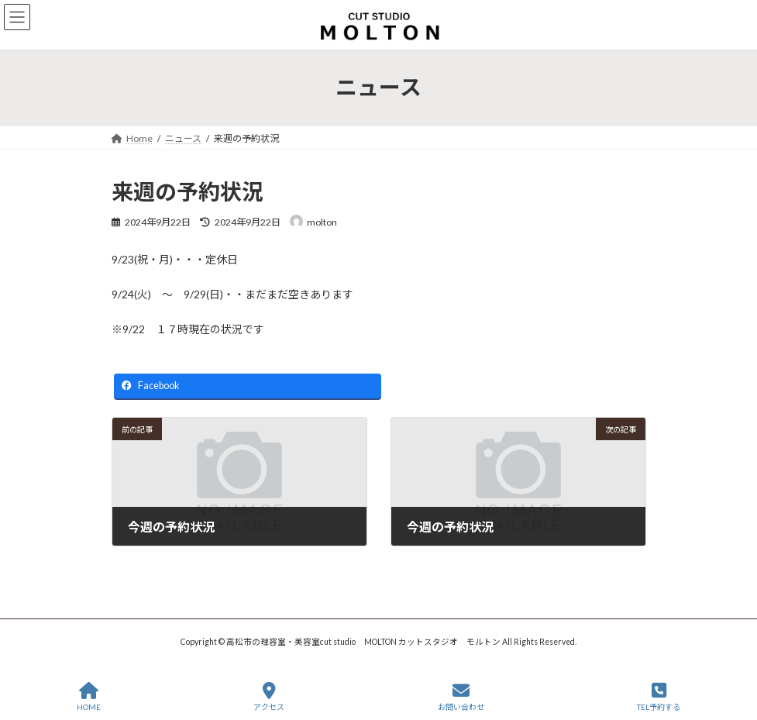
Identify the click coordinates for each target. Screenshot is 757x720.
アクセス (268, 696)
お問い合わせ (461, 696)
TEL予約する (658, 696)
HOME (89, 696)
